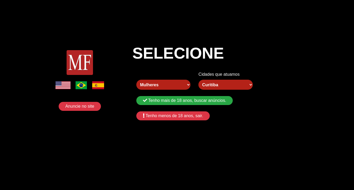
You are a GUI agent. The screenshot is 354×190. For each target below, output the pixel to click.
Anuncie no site (79, 106)
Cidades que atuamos (219, 74)
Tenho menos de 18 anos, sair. (173, 115)
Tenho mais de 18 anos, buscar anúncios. (184, 100)
